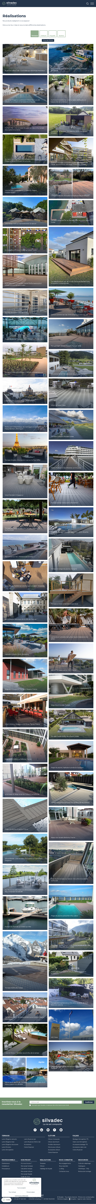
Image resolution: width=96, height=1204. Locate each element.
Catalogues (81, 1166)
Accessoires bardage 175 (80, 1144)
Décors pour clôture (54, 1147)
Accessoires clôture (54, 1150)
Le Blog (61, 1168)
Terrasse (34, 36)
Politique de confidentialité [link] (21, 1195)
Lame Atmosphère (7, 1150)
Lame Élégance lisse (8, 1142)
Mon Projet (26, 1160)
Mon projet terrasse (27, 1166)
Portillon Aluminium (54, 1144)
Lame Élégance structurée (10, 1144)
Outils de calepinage (84, 1163)
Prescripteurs (6, 1168)
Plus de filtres (48, 40)
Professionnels (8, 1160)
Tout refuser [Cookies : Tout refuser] (12, 1192)
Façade (52, 36)
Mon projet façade (26, 1174)
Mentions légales (62, 1199)
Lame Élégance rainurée (9, 1139)
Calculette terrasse (26, 1168)
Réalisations (45, 1160)
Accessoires (27, 1144)
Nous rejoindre (63, 1166)
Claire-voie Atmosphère (80, 1142)
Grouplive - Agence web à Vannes (81, 1199)
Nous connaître (66, 1160)
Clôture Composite (54, 1139)
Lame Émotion (6, 1147)
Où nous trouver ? (26, 1163)
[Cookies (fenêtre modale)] (6, 1200)
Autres (61, 36)
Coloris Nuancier (29, 1147)
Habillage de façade (46, 1168)
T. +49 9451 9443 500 (48, 1199)
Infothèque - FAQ (83, 1168)
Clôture (43, 36)
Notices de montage (84, 1171)
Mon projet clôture (26, 1171)
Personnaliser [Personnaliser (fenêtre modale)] (31, 1192)
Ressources (83, 1160)
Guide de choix (25, 1176)
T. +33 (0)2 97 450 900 (19, 1199)
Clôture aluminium (53, 1142)
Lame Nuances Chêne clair (32, 1142)
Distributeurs (6, 1163)
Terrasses (43, 1163)
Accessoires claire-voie (79, 1147)
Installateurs (5, 1166)
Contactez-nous (64, 1171)
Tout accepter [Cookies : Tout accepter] (21, 1188)
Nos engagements (65, 1163)
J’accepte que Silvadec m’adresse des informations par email (50, 1105)
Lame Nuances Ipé (30, 1139)
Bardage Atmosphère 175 (80, 1139)
